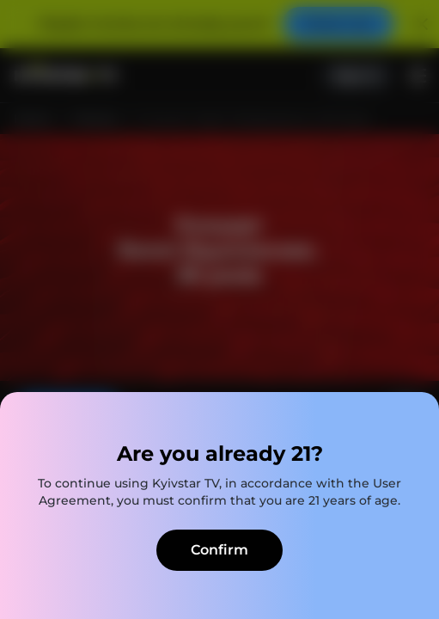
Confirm (219, 550)
